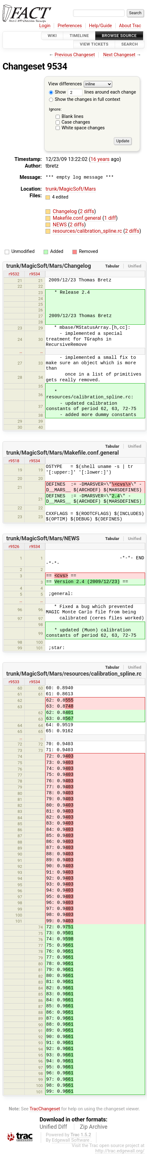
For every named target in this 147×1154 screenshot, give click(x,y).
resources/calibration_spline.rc (88, 231)
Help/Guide (100, 25)
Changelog (65, 211)
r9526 (14, 546)
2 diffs (87, 211)
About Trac (130, 25)
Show (57, 92)
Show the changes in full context (84, 99)
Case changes (76, 122)
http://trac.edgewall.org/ (119, 1151)
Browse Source (119, 35)
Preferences (70, 25)
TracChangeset (44, 1109)
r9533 (14, 681)
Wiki (52, 35)
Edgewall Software (70, 1140)
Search (129, 44)
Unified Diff (53, 1127)
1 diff (110, 218)
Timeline (79, 35)
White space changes (83, 128)
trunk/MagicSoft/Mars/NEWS (43, 538)
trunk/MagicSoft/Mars (71, 189)
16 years (99, 159)
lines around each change (102, 92)
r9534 (34, 274)
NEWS (60, 225)
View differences (65, 84)
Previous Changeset (75, 55)
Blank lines (72, 116)
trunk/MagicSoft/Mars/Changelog (48, 266)
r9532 (14, 274)
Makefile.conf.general (77, 218)
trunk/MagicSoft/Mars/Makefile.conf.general (62, 453)
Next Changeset (119, 55)
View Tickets (94, 44)
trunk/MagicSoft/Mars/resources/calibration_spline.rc (74, 674)
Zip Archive (93, 1127)
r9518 (14, 460)
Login (45, 25)
